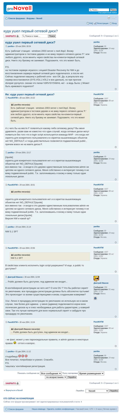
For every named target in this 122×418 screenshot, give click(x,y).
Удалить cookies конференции (60, 409)
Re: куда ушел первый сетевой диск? (29, 94)
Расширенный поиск (107, 12)
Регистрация (102, 23)
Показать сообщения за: (40, 373)
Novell (39, 18)
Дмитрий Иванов (15, 277)
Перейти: (80, 391)
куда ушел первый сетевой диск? (31, 31)
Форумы (31, 18)
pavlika (11, 46)
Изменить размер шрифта (114, 17)
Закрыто (12, 36)
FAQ (91, 23)
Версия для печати (109, 17)
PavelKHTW (13, 98)
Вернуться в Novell (14, 390)
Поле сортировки (83, 373)
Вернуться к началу (116, 89)
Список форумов (16, 18)
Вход (114, 23)
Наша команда (38, 409)
